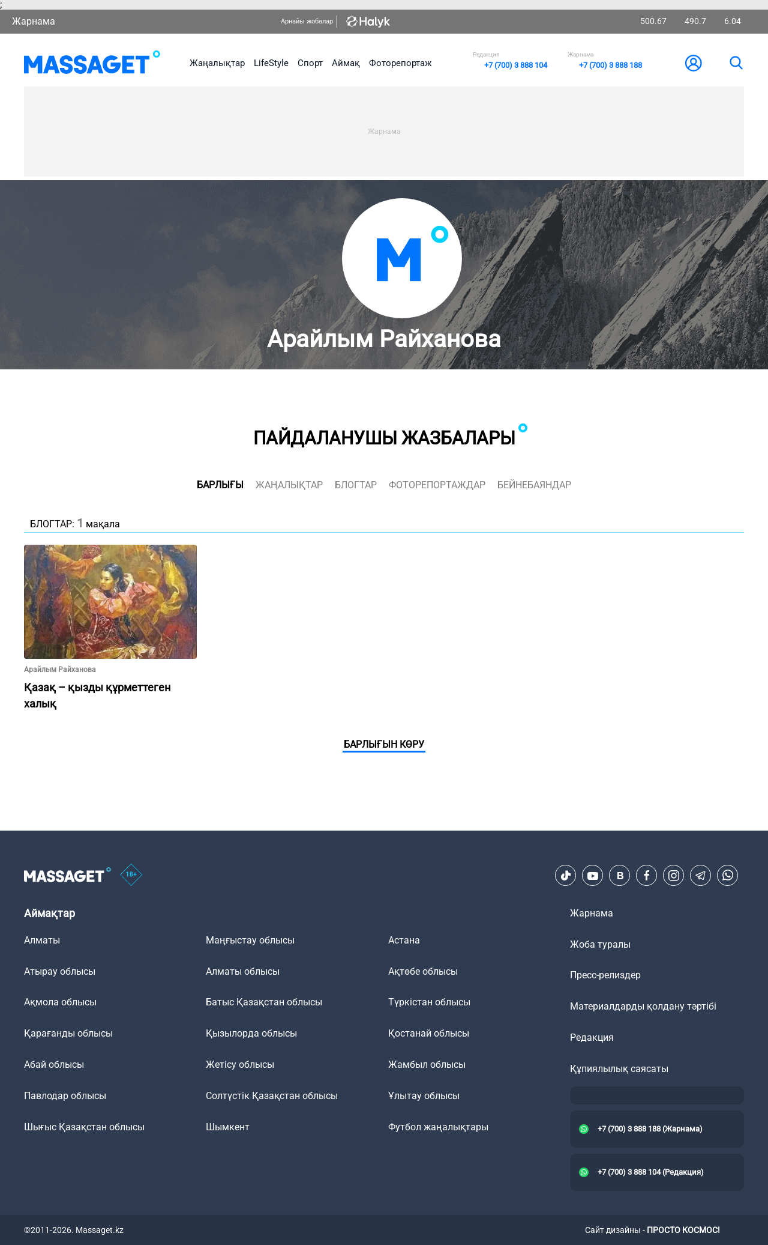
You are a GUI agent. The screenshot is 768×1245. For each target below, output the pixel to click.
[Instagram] (674, 876)
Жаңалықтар (217, 63)
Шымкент (228, 1127)
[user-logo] (693, 63)
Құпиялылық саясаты (619, 1068)
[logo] (92, 63)
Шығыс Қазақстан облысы (84, 1127)
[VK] (620, 876)
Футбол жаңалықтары (438, 1127)
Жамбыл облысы (427, 1064)
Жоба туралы (600, 944)
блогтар (356, 485)
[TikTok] (566, 876)
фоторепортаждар (437, 485)
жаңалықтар (289, 485)
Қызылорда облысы (251, 1033)
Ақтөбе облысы (423, 971)
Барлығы (220, 485)
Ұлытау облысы (424, 1095)
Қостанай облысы (428, 1033)
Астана (404, 940)
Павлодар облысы (65, 1095)
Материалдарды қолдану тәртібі (643, 1006)
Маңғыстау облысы (250, 940)
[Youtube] (593, 876)
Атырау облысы (59, 971)
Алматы (42, 940)
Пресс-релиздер (605, 975)
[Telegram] (701, 876)
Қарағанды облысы (68, 1033)
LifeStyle (271, 63)
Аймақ (346, 63)
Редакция (592, 1037)
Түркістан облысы (429, 1002)
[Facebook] (647, 876)
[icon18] (131, 875)
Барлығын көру (384, 744)
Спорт (310, 63)
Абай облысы (54, 1064)
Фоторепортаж (400, 63)
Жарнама (33, 21)
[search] (735, 63)
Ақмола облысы (60, 1002)
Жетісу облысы (240, 1064)
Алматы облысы (243, 971)
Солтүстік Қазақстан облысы (272, 1095)
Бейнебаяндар (534, 485)
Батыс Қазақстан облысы (264, 1002)
